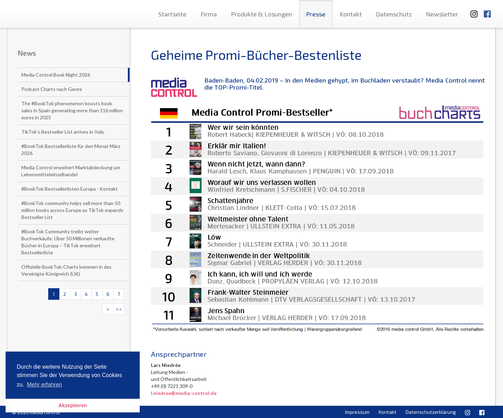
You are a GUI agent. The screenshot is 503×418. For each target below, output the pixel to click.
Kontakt (351, 14)
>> (119, 309)
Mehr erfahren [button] (44, 385)
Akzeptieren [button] (72, 405)
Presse (316, 14)
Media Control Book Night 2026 (55, 75)
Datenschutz (394, 14)
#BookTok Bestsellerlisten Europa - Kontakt (69, 189)
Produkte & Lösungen (261, 14)
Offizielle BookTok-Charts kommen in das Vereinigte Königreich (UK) (66, 270)
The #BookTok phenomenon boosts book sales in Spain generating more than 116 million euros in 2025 (72, 110)
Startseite (172, 14)
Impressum (357, 412)
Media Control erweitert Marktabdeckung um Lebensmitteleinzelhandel (70, 170)
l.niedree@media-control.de (184, 393)
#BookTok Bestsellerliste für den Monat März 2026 (70, 149)
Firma (209, 14)
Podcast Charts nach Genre (51, 89)
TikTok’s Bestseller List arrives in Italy (62, 132)
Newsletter (442, 14)
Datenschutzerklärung (431, 412)
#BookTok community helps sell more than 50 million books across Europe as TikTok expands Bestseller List (72, 210)
